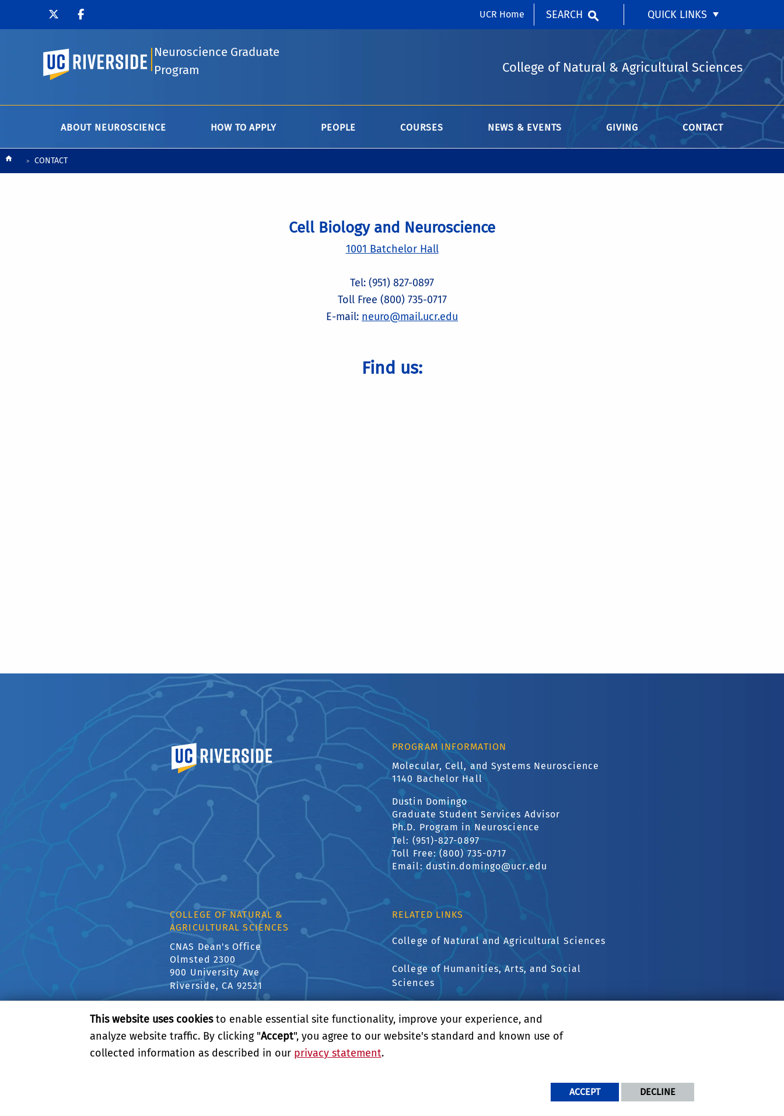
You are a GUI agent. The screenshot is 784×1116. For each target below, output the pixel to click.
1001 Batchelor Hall (392, 250)
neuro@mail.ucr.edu (410, 318)
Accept (584, 1091)
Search (564, 14)
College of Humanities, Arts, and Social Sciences (486, 977)
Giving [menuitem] (622, 129)
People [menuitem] (338, 129)
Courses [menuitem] (421, 129)
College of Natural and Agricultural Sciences (499, 942)
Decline (658, 1091)
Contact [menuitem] (702, 129)
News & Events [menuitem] (525, 129)
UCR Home (502, 14)
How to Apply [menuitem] (244, 129)
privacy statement (338, 1053)
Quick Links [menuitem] (677, 14)
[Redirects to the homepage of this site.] (9, 163)
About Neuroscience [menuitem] (113, 129)
